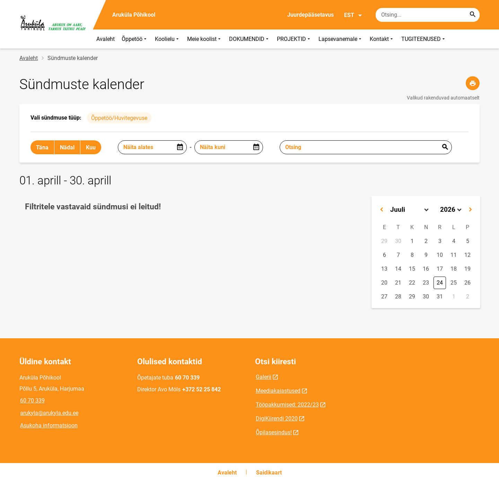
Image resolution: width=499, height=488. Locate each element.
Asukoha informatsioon (49, 425)
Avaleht (105, 39)
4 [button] (453, 241)
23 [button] (426, 282)
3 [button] (439, 241)
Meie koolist (204, 39)
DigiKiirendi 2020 (277, 418)
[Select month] (409, 209)
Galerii (263, 377)
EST (353, 15)
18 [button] (453, 268)
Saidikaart (269, 472)
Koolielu (167, 39)
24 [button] (440, 282)
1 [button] (412, 241)
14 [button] (398, 268)
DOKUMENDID (249, 39)
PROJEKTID (294, 39)
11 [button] (453, 255)
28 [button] (398, 296)
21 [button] (398, 282)
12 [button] (467, 255)
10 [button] (440, 255)
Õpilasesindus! (274, 432)
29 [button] (384, 241)
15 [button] (412, 268)
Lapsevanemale (340, 39)
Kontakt (382, 39)
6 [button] (384, 255)
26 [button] (467, 282)
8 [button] (412, 255)
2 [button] (426, 241)
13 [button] (384, 268)
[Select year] (451, 209)
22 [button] (412, 282)
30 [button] (398, 241)
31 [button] (440, 296)
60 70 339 (32, 400)
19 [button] (467, 268)
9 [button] (426, 255)
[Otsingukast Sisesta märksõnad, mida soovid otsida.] (428, 15)
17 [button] (440, 268)
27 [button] (384, 296)
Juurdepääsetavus (310, 14)
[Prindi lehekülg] (473, 83)
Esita (445, 147)
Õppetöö (135, 39)
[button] (381, 210)
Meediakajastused (278, 390)
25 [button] (453, 282)
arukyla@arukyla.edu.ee (49, 413)
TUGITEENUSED (423, 39)
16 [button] (426, 268)
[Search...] (473, 15)
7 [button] (398, 255)
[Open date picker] (180, 147)
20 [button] (384, 282)
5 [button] (467, 241)
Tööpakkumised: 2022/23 (287, 404)
